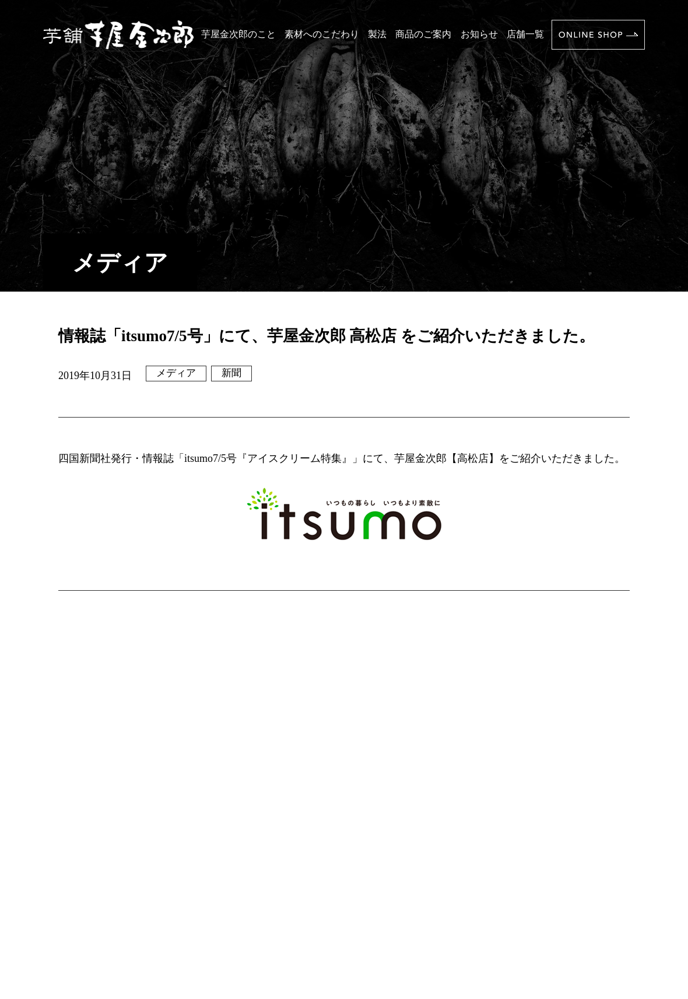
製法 (377, 34)
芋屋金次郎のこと (238, 34)
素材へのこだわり (322, 34)
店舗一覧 (525, 34)
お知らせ (479, 34)
